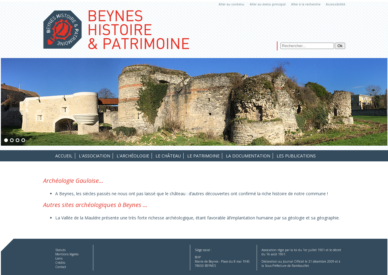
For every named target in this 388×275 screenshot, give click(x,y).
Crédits (60, 262)
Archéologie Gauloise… (73, 180)
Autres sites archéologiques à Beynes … (95, 205)
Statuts (60, 250)
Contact (60, 267)
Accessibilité (335, 4)
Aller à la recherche (305, 4)
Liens (59, 258)
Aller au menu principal (268, 4)
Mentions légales (67, 254)
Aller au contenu (231, 4)
